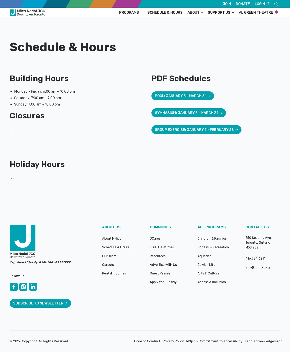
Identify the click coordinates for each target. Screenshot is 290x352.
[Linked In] (33, 287)
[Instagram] (23, 287)
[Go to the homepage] (22, 242)
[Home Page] (27, 12)
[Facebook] (14, 287)
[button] (131, 12)
